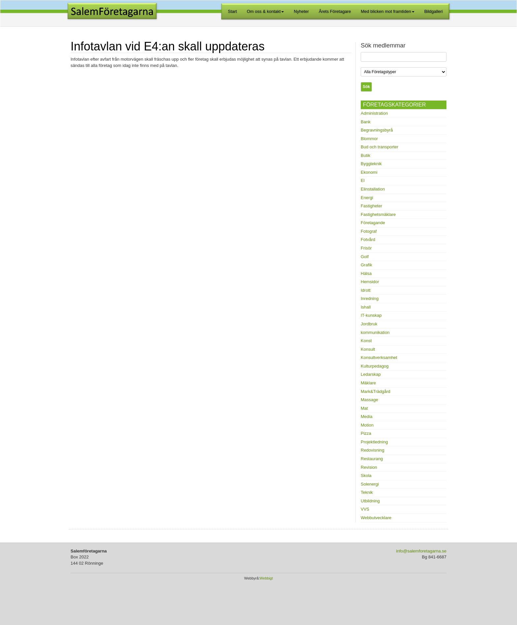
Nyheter (301, 11)
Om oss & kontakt (265, 11)
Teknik (367, 492)
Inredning (370, 298)
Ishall (366, 307)
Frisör (366, 248)
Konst (366, 340)
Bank (366, 121)
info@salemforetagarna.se (421, 551)
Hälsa (366, 273)
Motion (367, 425)
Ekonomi (369, 172)
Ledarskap (371, 374)
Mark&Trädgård (375, 391)
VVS (365, 509)
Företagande (373, 222)
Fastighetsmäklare (378, 214)
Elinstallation (373, 189)
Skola (366, 475)
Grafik (366, 264)
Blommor (369, 138)
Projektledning (374, 441)
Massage (369, 399)
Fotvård (368, 239)
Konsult (368, 349)
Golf (365, 256)
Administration (374, 113)
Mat (364, 408)
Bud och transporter (379, 146)
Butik (365, 155)
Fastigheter (371, 205)
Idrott (366, 290)
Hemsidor (370, 281)
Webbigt (266, 578)
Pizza (366, 433)
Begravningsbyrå (377, 130)
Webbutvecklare (376, 517)
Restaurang (372, 458)
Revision (369, 467)
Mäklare (368, 382)
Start (232, 11)
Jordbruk (369, 323)
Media (366, 416)
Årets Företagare (335, 11)
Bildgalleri (433, 11)
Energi (367, 197)
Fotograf (369, 231)
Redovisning (372, 450)
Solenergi (370, 484)
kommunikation (375, 332)
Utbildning (370, 500)
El (363, 180)
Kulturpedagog (375, 366)
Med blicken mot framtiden (387, 11)
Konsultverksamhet (379, 357)
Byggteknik (371, 163)
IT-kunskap (371, 315)
